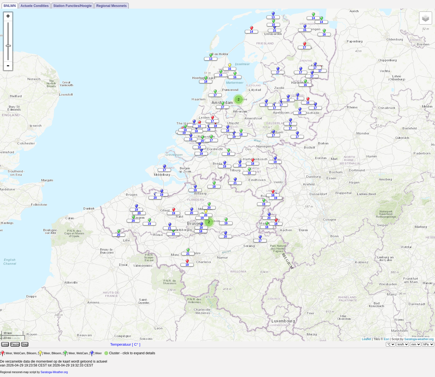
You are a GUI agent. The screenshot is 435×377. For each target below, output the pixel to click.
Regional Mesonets (111, 6)
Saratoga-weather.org (419, 339)
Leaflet (366, 339)
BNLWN (10, 6)
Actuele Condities (35, 6)
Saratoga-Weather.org (54, 372)
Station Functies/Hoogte (72, 6)
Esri (386, 339)
